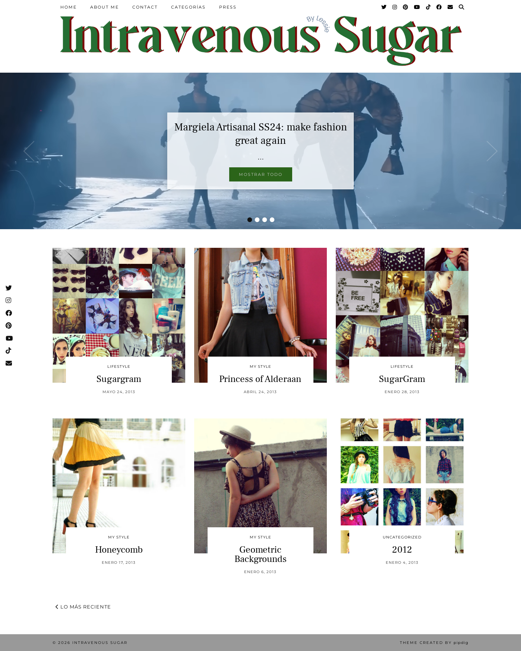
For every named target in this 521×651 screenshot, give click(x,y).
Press (228, 7)
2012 (402, 550)
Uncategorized (402, 537)
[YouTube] (417, 7)
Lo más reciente (83, 607)
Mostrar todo (260, 174)
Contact (145, 7)
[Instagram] (395, 7)
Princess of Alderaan (260, 379)
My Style (260, 366)
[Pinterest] (406, 7)
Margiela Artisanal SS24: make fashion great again (260, 133)
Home (68, 7)
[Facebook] (439, 7)
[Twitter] (384, 7)
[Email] (451, 7)
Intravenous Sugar (99, 642)
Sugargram (119, 379)
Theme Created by (434, 642)
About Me (104, 7)
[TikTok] (428, 7)
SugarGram (402, 379)
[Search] (462, 7)
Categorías (188, 7)
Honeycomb (119, 550)
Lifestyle (118, 366)
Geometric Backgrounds (260, 554)
